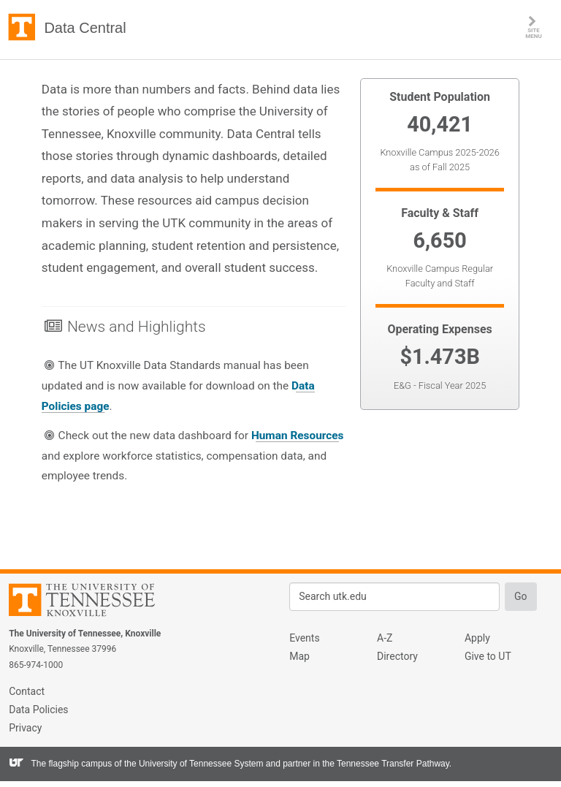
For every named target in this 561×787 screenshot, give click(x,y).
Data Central (85, 27)
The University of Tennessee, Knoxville (22, 27)
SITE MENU (543, 27)
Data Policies (38, 709)
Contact (27, 691)
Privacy (25, 728)
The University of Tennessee (91, 602)
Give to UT (488, 656)
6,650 (440, 240)
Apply (477, 638)
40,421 (440, 124)
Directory (397, 656)
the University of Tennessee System (194, 764)
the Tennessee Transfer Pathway (385, 764)
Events (304, 638)
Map (299, 656)
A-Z (384, 638)
